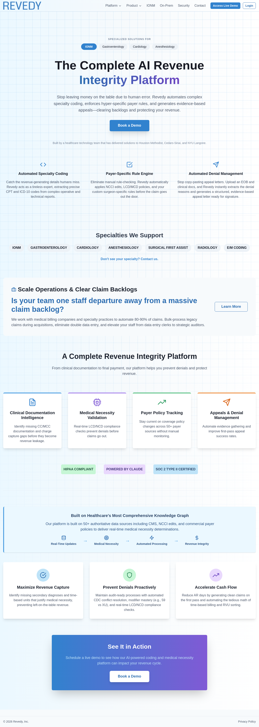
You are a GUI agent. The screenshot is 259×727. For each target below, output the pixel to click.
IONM (151, 5)
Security (184, 5)
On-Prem (166, 5)
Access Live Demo (225, 5)
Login (249, 5)
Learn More (231, 307)
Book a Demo (129, 125)
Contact (200, 5)
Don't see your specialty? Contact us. (129, 259)
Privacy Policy (247, 721)
